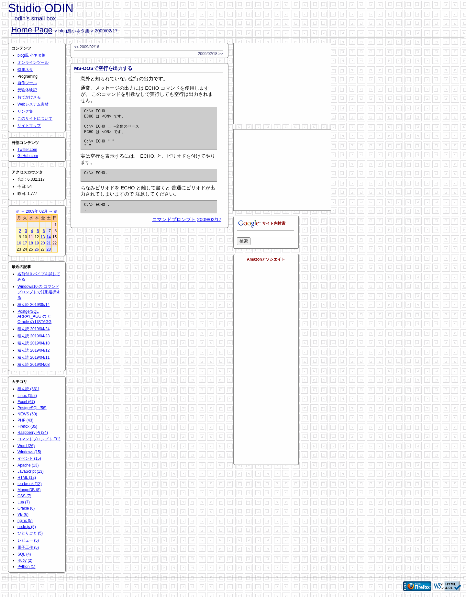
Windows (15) (29, 452)
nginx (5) (25, 520)
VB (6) (22, 514)
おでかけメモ (29, 97)
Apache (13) (28, 465)
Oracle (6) (26, 508)
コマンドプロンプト (174, 229)
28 (49, 249)
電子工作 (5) (28, 547)
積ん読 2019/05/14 (33, 304)
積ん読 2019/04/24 (33, 329)
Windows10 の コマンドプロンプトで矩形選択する (38, 292)
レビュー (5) (28, 540)
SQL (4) (24, 554)
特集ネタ (25, 69)
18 (30, 243)
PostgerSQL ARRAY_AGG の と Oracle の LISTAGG (34, 316)
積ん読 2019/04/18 (33, 343)
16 (19, 243)
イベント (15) (29, 458)
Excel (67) (26, 402)
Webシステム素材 (33, 104)
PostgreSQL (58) (32, 408)
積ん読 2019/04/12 (33, 350)
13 (42, 237)
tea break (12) (29, 483)
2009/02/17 (209, 229)
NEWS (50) (27, 414)
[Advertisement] (282, 83)
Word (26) (26, 446)
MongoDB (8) (28, 490)
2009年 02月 (37, 211)
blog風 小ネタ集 (31, 55)
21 (49, 243)
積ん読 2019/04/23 (33, 336)
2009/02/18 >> (210, 53)
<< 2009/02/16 (86, 47)
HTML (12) (26, 477)
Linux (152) (27, 395)
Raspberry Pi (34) (32, 432)
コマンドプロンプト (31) (39, 439)
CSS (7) (24, 496)
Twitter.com (27, 149)
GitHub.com (27, 155)
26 (37, 249)
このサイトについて (34, 118)
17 (25, 243)
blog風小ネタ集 (74, 30)
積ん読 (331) (28, 389)
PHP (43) (25, 420)
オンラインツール (33, 62)
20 (42, 243)
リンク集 (25, 111)
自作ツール (27, 83)
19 (37, 243)
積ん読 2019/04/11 (33, 357)
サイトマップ (29, 125)
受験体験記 (27, 90)
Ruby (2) (24, 560)
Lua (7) (23, 502)
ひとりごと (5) (30, 533)
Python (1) (26, 566)
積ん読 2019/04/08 (33, 364)
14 (49, 237)
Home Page (31, 29)
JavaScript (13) (30, 471)
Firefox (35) (27, 426)
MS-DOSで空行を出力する (103, 68)
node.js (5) (26, 526)
